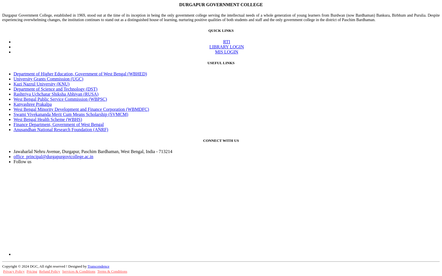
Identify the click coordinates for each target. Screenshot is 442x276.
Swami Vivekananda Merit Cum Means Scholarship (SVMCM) (71, 114)
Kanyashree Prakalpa (33, 104)
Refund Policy (49, 271)
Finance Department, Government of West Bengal (59, 124)
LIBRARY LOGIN (226, 46)
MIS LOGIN (226, 52)
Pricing (31, 271)
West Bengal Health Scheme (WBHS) (48, 119)
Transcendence (98, 266)
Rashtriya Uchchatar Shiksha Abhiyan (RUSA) (56, 94)
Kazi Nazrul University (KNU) (42, 84)
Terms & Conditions (112, 271)
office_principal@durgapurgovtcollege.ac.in (53, 156)
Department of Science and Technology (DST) (56, 89)
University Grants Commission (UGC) (48, 79)
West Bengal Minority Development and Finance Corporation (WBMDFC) (81, 109)
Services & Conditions (79, 271)
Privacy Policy (14, 271)
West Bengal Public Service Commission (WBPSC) (60, 99)
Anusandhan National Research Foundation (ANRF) (61, 129)
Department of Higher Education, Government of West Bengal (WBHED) (80, 73)
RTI (226, 41)
